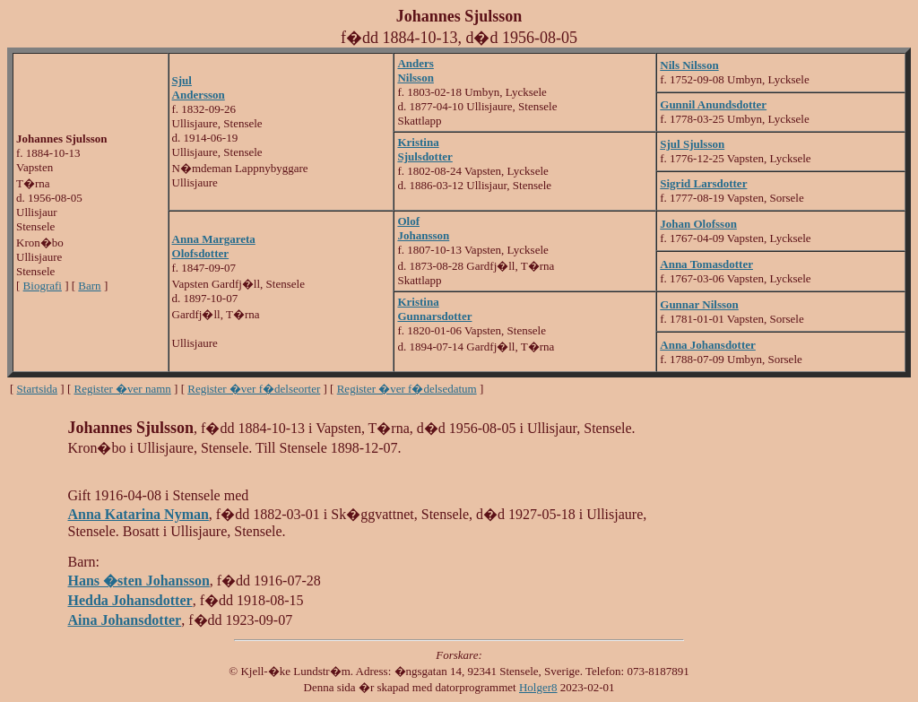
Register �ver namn (122, 388)
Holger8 (538, 687)
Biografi (42, 285)
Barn (89, 285)
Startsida (37, 388)
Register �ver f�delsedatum (407, 388)
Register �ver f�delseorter (253, 388)
